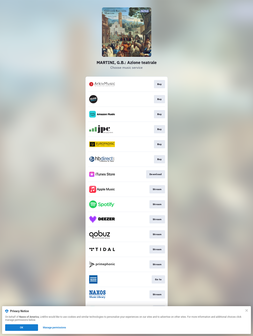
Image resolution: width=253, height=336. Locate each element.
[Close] (246, 310)
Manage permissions (54, 327)
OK (21, 327)
